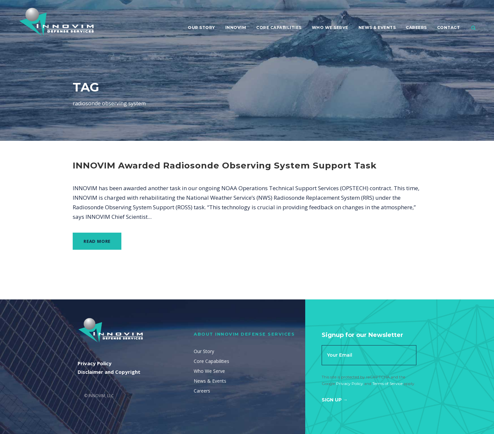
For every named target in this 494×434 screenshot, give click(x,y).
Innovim (235, 27)
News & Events (377, 27)
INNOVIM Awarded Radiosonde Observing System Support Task (225, 165)
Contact (448, 27)
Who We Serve (330, 27)
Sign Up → (335, 400)
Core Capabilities (279, 27)
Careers (416, 27)
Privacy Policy (349, 383)
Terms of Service (387, 383)
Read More (97, 241)
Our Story (201, 27)
